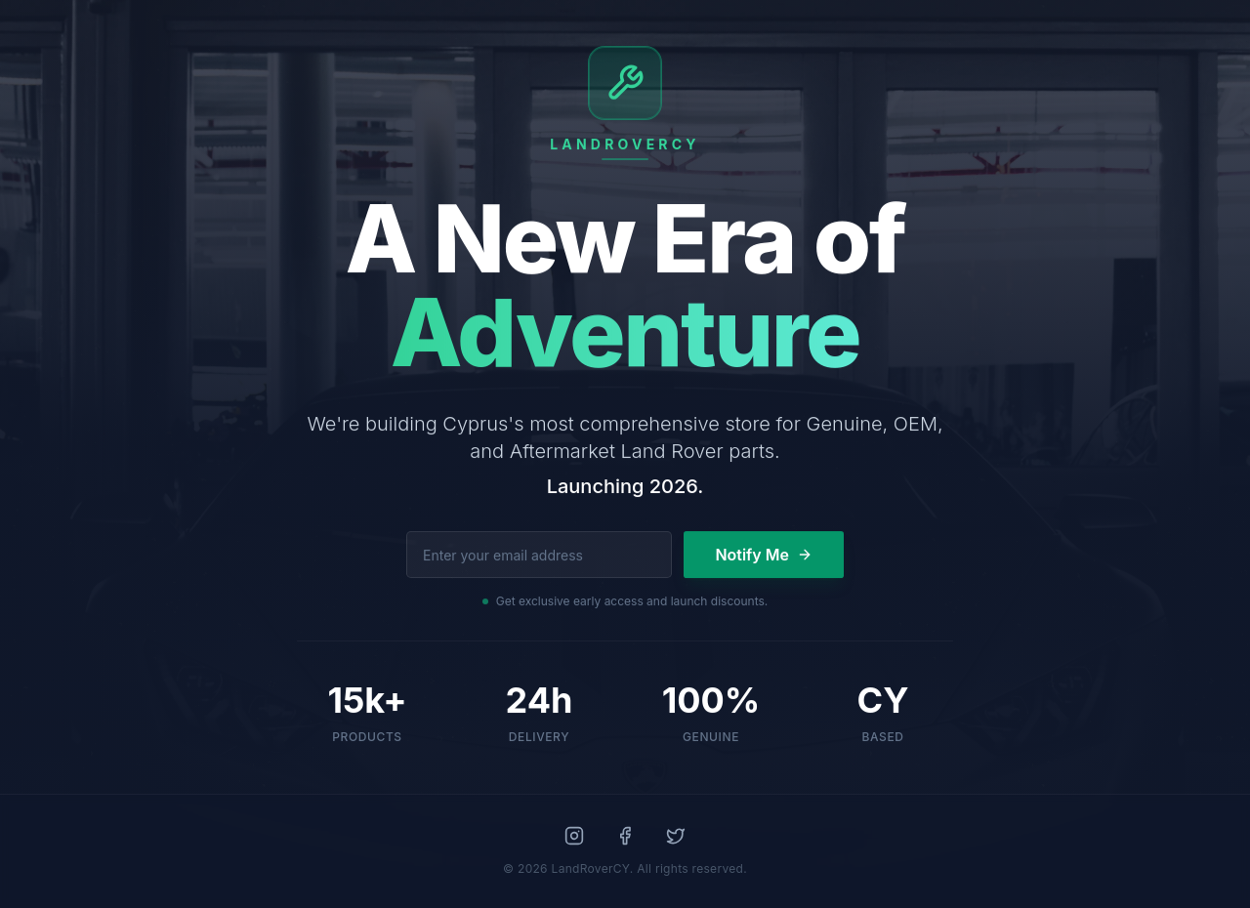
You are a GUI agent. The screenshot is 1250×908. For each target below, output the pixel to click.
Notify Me (763, 554)
